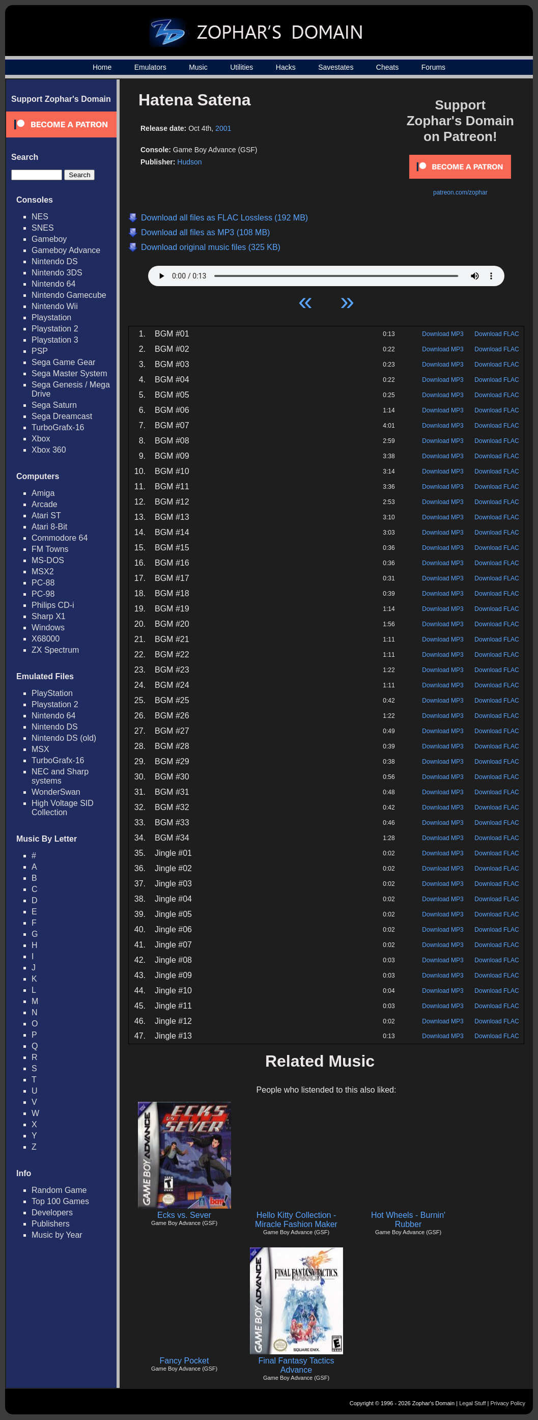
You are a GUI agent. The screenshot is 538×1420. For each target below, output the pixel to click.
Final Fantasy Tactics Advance (296, 1365)
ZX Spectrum (55, 650)
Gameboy (49, 239)
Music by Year (57, 1235)
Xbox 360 (49, 450)
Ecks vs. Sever (184, 1215)
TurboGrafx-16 (58, 427)
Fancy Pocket (184, 1360)
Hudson (189, 162)
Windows (48, 627)
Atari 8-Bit (49, 526)
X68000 (46, 638)
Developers (52, 1212)
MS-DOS (48, 560)
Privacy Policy (508, 1403)
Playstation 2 (55, 328)
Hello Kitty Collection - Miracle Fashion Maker (296, 1220)
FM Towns (50, 549)
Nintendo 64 (53, 284)
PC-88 (43, 582)
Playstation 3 (55, 340)
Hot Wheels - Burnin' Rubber (408, 1220)
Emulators (150, 67)
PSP (40, 351)
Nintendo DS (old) (64, 738)
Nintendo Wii (55, 306)
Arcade (45, 504)
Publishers (51, 1223)
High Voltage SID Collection (63, 808)
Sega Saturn (54, 405)
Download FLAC (496, 334)
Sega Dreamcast (62, 416)
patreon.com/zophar (460, 192)
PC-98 (43, 594)
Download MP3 (442, 334)
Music (198, 67)
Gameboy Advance (66, 250)
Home (102, 67)
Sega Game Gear (63, 362)
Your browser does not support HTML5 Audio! (326, 273)
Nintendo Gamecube (69, 295)
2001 (223, 128)
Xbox (41, 438)
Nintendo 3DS (57, 272)
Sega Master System (69, 373)
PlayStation (52, 693)
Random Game (59, 1190)
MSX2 (43, 571)
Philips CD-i (53, 605)
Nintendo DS (55, 261)
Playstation (51, 317)
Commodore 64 (60, 538)
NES (40, 216)
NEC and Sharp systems (60, 776)
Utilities (241, 67)
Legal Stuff (472, 1403)
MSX (40, 749)
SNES (43, 228)
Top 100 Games (60, 1201)
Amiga (43, 493)
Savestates (335, 67)
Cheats (387, 67)
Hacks (286, 67)
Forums (433, 67)
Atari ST (46, 515)
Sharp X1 (49, 616)
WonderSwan (56, 792)
